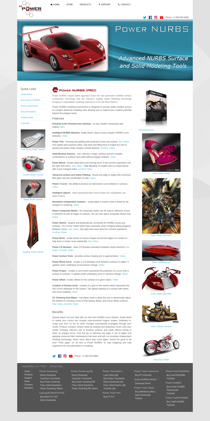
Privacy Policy (56, 366)
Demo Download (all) (113, 382)
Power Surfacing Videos (51, 388)
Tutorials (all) (109, 388)
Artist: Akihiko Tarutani (161, 326)
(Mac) (152, 391)
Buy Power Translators (114, 378)
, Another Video (66, 250)
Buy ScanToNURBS (176, 375)
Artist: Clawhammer (161, 262)
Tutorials (25, 123)
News (27, 381)
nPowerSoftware (32, 9)
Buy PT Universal (143, 375)
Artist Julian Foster (161, 173)
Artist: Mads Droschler (161, 235)
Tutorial (138, 398)
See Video (124, 141)
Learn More (26, 94)
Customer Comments (50, 378)
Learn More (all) (110, 375)
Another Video (108, 148)
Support (104, 4)
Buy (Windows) (142, 391)
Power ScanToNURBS (177, 371)
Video (62, 127)
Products (85, 4)
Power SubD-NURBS (177, 397)
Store (69, 4)
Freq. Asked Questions (50, 385)
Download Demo (146, 130)
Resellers (28, 388)
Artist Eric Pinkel (161, 359)
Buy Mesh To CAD (48, 397)
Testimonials (27, 117)
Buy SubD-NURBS (175, 401)
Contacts (28, 384)
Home (54, 4)
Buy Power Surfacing (50, 382)
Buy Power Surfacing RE (83, 382)
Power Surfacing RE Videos (85, 388)
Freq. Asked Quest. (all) (114, 385)
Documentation (28, 111)
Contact (124, 4)
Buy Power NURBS (30, 100)
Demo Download (29, 106)
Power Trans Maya (144, 387)
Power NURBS (173, 382)
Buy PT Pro (108, 397)
